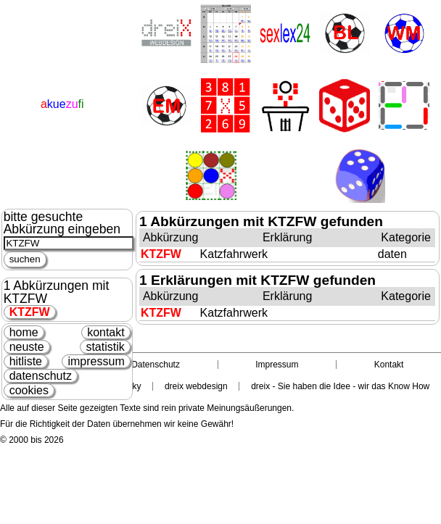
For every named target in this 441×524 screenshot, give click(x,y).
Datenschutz (155, 364)
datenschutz (40, 376)
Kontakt (389, 364)
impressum (95, 361)
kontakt (106, 332)
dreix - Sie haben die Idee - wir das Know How (340, 386)
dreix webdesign (196, 386)
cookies (29, 390)
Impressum (276, 364)
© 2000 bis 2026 (32, 440)
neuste (26, 347)
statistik (105, 347)
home (23, 332)
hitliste (25, 361)
